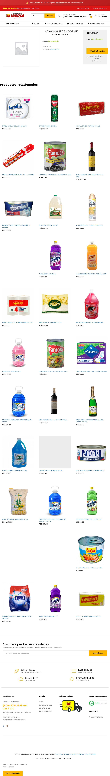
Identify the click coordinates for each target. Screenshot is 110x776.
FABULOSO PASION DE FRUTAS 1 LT (89, 519)
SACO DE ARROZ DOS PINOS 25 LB (15, 519)
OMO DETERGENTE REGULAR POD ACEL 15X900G (17, 617)
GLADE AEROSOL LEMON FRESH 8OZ (89, 225)
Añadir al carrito (97, 51)
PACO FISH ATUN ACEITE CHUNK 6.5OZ (90, 470)
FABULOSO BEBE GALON (11, 371)
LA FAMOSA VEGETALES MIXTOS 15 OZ (53, 371)
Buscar (50, 16)
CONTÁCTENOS (75, 24)
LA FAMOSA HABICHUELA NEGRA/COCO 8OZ (55, 175)
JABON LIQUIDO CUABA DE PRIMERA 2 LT (91, 274)
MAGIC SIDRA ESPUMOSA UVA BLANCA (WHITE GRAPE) (89, 421)
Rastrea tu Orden (83, 8)
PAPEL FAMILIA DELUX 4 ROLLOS (14, 126)
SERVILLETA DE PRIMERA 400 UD (88, 126)
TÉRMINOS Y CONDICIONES (86, 754)
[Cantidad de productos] (95, 42)
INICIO (35, 24)
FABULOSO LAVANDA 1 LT (48, 616)
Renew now (60, 3)
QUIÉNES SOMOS (96, 24)
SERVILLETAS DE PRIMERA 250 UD (88, 616)
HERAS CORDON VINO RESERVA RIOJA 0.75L (89, 175)
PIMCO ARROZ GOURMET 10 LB (50, 322)
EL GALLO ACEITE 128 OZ (48, 225)
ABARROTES (54, 49)
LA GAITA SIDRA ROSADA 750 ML (51, 470)
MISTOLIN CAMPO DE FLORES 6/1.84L (90, 322)
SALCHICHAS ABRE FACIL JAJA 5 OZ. (89, 568)
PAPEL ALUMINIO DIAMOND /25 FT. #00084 (18, 175)
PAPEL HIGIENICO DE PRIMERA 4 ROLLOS (17, 322)
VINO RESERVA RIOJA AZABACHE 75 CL (53, 420)
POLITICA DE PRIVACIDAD (65, 754)
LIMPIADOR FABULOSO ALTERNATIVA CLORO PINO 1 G (52, 520)
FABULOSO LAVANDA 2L (47, 274)
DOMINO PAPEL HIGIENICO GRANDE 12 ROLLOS (16, 226)
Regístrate (103, 16)
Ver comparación (13, 773)
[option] (18, 113)
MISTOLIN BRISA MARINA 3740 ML (14, 470)
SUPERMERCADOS (53, 24)
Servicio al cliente (69, 15)
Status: (45, 41)
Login (93, 717)
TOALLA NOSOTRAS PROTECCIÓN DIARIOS (91, 371)
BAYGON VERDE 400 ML (48, 126)
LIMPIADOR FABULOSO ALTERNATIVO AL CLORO (17, 421)
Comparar (97, 61)
